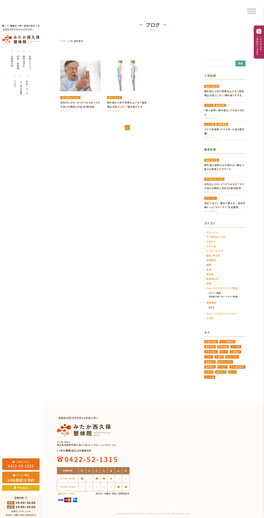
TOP (62, 41)
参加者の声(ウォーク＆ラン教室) (223, 296)
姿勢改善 (223, 346)
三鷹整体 (235, 351)
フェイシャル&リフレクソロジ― (222, 313)
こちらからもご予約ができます (259, 45)
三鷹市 (219, 356)
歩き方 (212, 307)
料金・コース (27, 87)
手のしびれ (232, 356)
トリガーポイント (215, 251)
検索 (240, 63)
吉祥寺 (208, 372)
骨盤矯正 (211, 260)
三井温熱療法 (237, 366)
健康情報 (211, 302)
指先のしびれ (225, 361)
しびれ (208, 356)
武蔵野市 (210, 361)
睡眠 (208, 265)
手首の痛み (211, 351)
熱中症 (210, 274)
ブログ (15, 83)
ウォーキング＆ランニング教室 (222, 288)
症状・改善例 (18, 62)
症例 (208, 283)
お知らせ (211, 241)
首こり (224, 351)
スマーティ (212, 232)
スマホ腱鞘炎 (227, 341)
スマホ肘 (236, 346)
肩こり (232, 372)
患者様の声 (212, 278)
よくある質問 (21, 87)
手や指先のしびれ (216, 237)
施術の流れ (24, 61)
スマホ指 (211, 246)
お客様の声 (12, 61)
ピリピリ (222, 366)
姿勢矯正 (210, 366)
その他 (209, 318)
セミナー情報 (215, 293)
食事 (208, 269)
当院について (30, 62)
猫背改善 (210, 346)
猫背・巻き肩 (213, 255)
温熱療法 (220, 372)
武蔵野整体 (211, 341)
